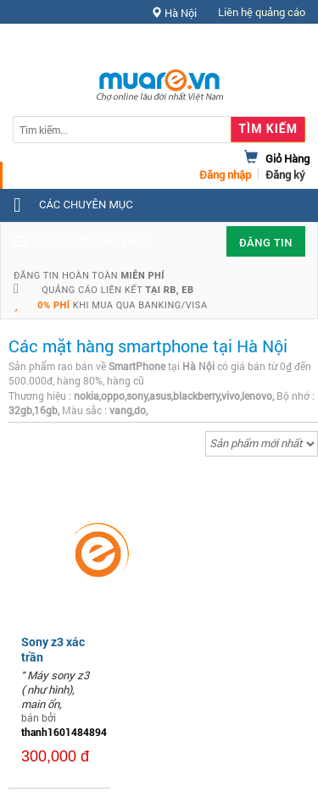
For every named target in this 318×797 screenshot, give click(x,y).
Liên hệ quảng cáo (261, 11)
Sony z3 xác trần (53, 649)
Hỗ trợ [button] (274, 46)
